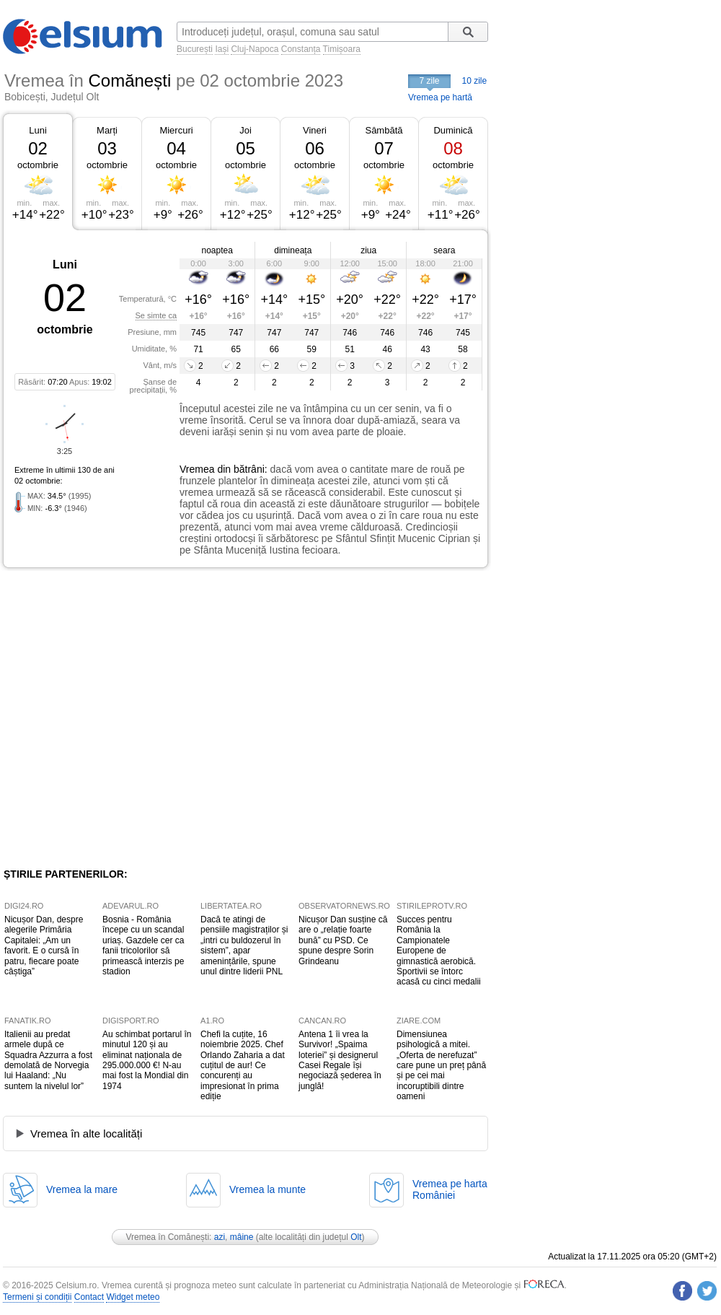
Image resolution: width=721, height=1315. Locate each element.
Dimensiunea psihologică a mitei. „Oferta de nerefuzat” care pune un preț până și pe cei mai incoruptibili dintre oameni (441, 1065)
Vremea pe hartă (440, 97)
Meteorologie (487, 1285)
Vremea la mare (82, 1189)
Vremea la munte (267, 1189)
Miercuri (176, 130)
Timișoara (341, 49)
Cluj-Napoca (254, 49)
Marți (107, 130)
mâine (242, 1237)
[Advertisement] (135, 717)
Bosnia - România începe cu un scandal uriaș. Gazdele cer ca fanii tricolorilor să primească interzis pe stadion (143, 945)
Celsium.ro (76, 1285)
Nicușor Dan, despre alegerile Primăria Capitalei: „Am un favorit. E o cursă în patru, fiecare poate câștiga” (43, 945)
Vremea (197, 469)
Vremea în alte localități (86, 1133)
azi (219, 1237)
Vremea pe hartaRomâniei (449, 1189)
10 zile (474, 81)
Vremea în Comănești (167, 1237)
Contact (89, 1297)
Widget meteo (132, 1297)
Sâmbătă (383, 130)
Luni (38, 130)
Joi (245, 130)
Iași (222, 49)
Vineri (315, 130)
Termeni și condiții (37, 1297)
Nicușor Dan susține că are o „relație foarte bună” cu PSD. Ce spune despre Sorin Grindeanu (342, 940)
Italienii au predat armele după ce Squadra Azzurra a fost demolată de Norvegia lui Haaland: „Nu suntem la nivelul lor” (48, 1060)
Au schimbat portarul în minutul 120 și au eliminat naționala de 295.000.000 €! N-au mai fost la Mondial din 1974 (146, 1060)
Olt (355, 1237)
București (195, 49)
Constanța (301, 49)
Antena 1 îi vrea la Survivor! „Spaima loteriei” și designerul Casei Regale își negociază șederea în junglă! (339, 1060)
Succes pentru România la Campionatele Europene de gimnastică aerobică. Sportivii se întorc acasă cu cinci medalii (439, 950)
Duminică (452, 130)
